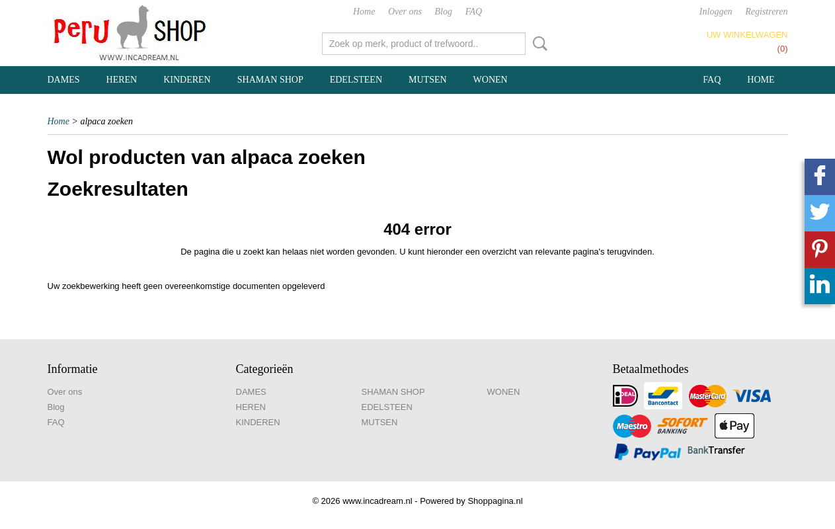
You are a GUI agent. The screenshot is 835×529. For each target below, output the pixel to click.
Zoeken (537, 44)
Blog (443, 12)
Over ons (405, 12)
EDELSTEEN (356, 80)
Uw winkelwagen (747, 35)
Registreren (766, 12)
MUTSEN (428, 80)
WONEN (490, 80)
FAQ (473, 12)
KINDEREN (187, 80)
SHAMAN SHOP (270, 80)
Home (364, 12)
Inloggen (716, 12)
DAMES (64, 80)
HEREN (122, 80)
